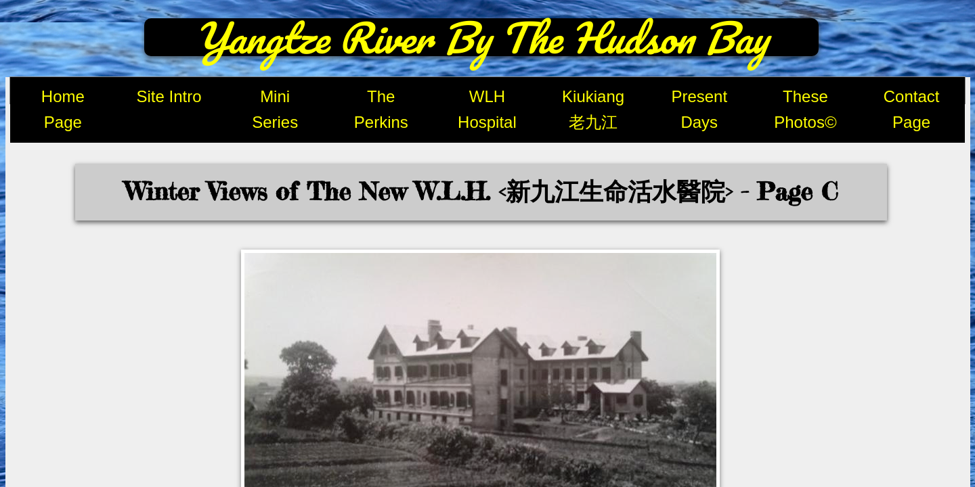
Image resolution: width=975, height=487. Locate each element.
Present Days (699, 109)
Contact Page (912, 109)
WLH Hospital (487, 109)
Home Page (63, 109)
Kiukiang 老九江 (593, 109)
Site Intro (168, 96)
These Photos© (805, 109)
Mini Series (275, 109)
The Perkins (381, 109)
